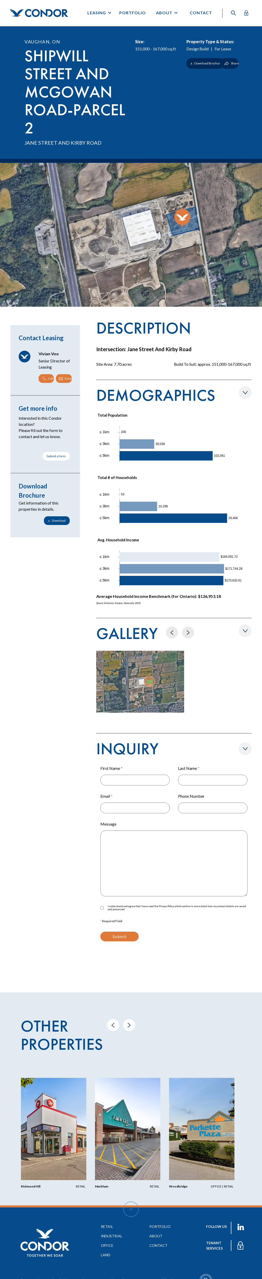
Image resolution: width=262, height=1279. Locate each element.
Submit (120, 936)
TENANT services (214, 1245)
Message (108, 823)
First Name (111, 768)
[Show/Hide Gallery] (245, 630)
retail (107, 1226)
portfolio (160, 1226)
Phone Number (191, 796)
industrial (111, 1236)
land (105, 1255)
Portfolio (132, 12)
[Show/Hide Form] (245, 749)
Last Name (188, 768)
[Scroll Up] (131, 1209)
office (107, 1245)
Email (106, 796)
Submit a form (56, 456)
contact (158, 1245)
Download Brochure (206, 63)
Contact (201, 12)
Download (57, 520)
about (155, 1236)
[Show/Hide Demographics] (245, 392)
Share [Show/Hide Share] (231, 63)
